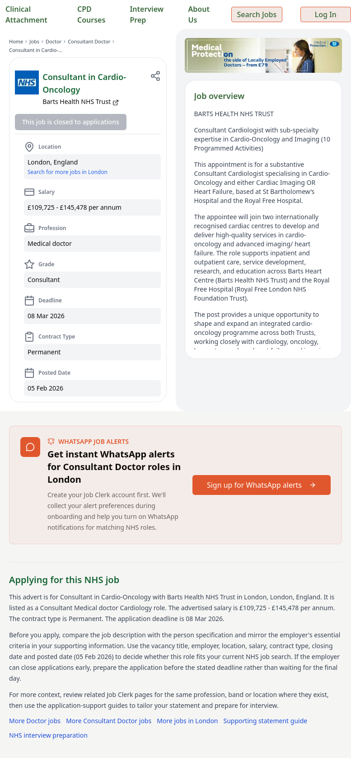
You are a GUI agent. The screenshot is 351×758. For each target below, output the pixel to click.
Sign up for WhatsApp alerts (261, 485)
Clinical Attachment (26, 14)
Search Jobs (256, 14)
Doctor (53, 41)
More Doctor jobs (35, 720)
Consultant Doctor (89, 41)
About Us (199, 14)
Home (16, 41)
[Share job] (155, 76)
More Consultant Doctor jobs (108, 720)
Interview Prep (147, 14)
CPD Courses (91, 14)
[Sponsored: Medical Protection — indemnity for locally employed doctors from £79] (263, 55)
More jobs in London (187, 720)
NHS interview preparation (48, 735)
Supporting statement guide (266, 720)
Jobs (34, 41)
